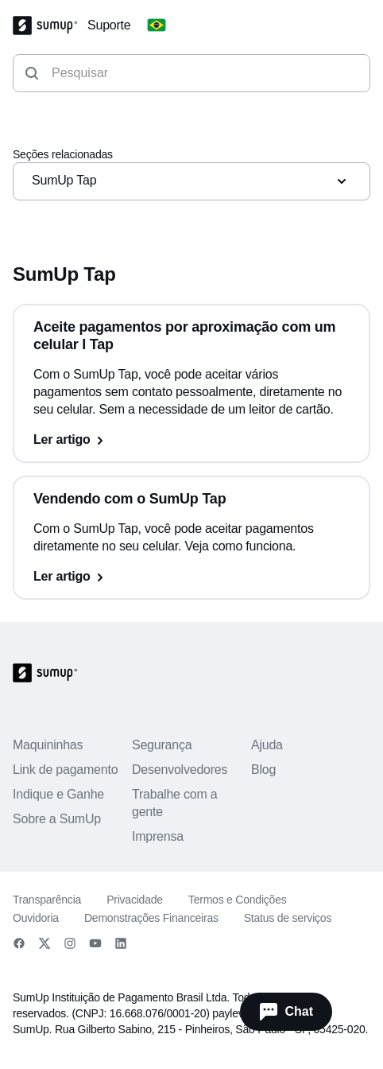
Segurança (162, 745)
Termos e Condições (237, 899)
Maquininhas (48, 745)
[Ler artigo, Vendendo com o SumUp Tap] (191, 576)
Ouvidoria (36, 918)
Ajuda (267, 745)
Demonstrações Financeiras (151, 918)
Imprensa (158, 836)
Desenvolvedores (179, 769)
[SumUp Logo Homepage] (50, 25)
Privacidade (134, 899)
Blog (263, 769)
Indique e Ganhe (58, 794)
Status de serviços (287, 918)
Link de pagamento (65, 769)
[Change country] (156, 25)
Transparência (47, 899)
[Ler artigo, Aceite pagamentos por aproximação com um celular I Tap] (191, 440)
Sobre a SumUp (57, 819)
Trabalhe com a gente (175, 802)
